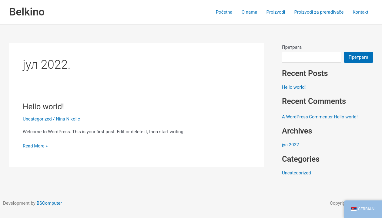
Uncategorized (37, 119)
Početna (224, 12)
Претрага (292, 47)
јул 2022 (290, 144)
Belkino (27, 12)
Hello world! (43, 106)
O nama (249, 12)
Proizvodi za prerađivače (318, 12)
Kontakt (360, 12)
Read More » (35, 145)
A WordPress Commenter (307, 117)
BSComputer (49, 203)
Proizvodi (275, 12)
